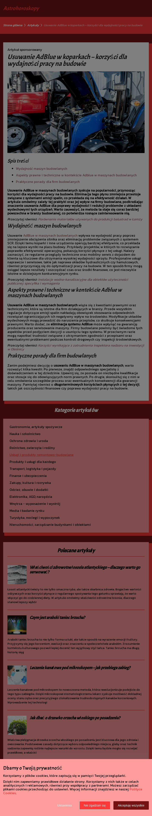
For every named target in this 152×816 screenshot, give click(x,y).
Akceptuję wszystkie (131, 805)
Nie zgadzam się (95, 805)
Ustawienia (64, 805)
